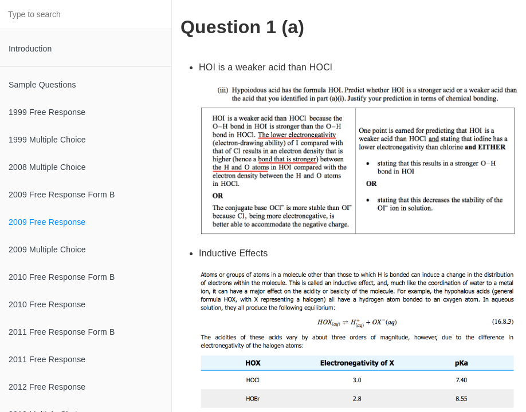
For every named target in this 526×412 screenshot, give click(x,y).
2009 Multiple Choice (47, 249)
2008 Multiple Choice (47, 167)
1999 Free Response (47, 112)
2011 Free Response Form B (62, 331)
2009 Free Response (47, 222)
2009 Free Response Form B (62, 194)
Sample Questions (42, 84)
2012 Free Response (47, 386)
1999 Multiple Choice (47, 139)
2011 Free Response (47, 359)
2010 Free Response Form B (62, 277)
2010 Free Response (47, 304)
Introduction (30, 48)
